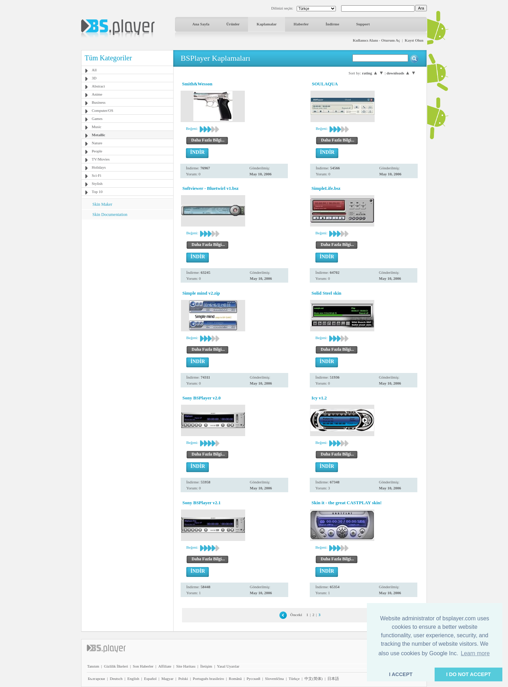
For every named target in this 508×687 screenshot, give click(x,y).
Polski (183, 678)
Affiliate (164, 666)
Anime (97, 94)
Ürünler (233, 24)
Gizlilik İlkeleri (116, 666)
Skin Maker (102, 204)
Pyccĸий (253, 678)
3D (94, 78)
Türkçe (294, 678)
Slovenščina (274, 678)
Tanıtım (93, 666)
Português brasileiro (208, 678)
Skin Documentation (109, 214)
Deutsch (116, 678)
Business (98, 102)
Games (97, 118)
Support (363, 24)
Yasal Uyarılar (228, 666)
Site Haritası (185, 666)
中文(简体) (313, 678)
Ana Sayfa (201, 24)
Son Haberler (143, 666)
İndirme (332, 24)
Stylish (97, 183)
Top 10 (97, 191)
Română (235, 678)
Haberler (301, 24)
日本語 (333, 678)
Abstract (98, 86)
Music (97, 127)
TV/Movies (101, 159)
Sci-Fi (96, 175)
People (97, 151)
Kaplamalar (266, 24)
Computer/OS (102, 110)
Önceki (296, 615)
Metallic (98, 135)
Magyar (167, 678)
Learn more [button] (475, 653)
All (94, 70)
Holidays (99, 167)
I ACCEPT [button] (401, 674)
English (133, 678)
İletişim (206, 666)
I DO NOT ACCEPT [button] (468, 674)
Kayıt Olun (414, 40)
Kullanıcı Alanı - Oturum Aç (376, 40)
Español (150, 678)
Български (96, 678)
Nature (97, 143)
